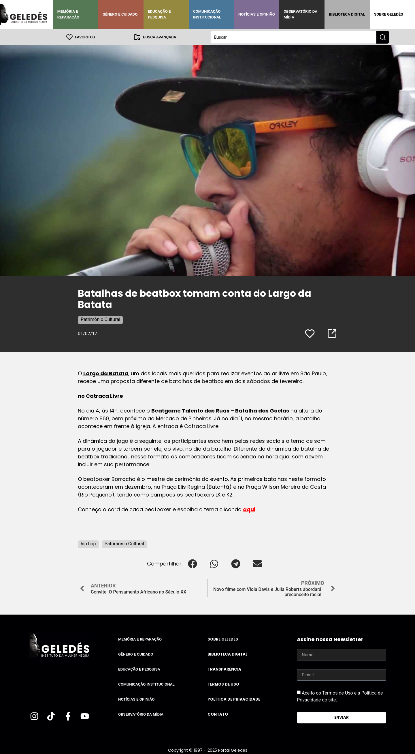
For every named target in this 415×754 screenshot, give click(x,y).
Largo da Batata (105, 373)
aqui (249, 509)
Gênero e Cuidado (120, 14)
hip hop (88, 543)
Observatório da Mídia (300, 14)
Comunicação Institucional (207, 14)
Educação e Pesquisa (159, 14)
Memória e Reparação (68, 14)
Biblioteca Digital (347, 14)
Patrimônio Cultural (100, 319)
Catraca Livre (104, 395)
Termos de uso (223, 684)
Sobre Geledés (388, 14)
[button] (192, 563)
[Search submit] (382, 37)
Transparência (224, 669)
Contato (217, 714)
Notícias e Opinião (256, 14)
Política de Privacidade (233, 699)
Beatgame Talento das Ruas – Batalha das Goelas (220, 410)
